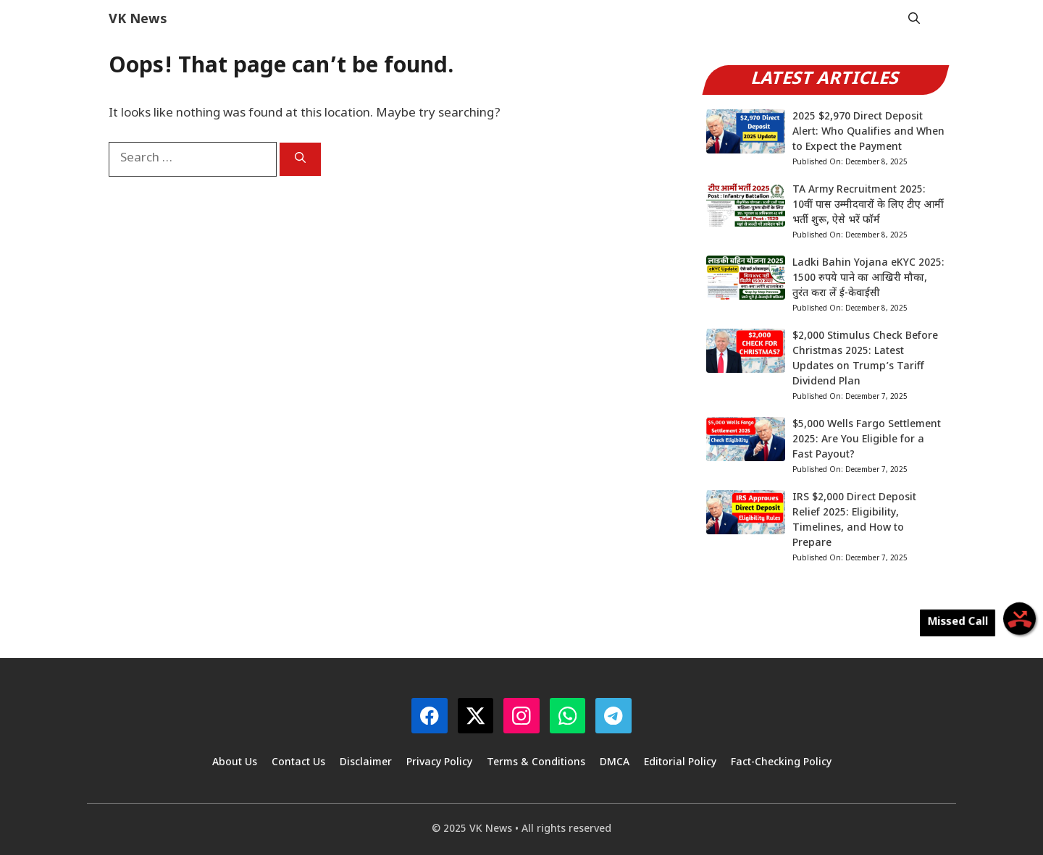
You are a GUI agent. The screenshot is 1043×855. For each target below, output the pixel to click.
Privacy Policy (439, 763)
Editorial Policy (680, 763)
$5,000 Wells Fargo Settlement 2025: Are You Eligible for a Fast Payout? (866, 440)
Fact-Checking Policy (781, 763)
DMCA (614, 763)
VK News (138, 20)
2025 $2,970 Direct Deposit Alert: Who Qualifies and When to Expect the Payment (868, 132)
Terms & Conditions (536, 763)
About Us (234, 763)
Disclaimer (366, 763)
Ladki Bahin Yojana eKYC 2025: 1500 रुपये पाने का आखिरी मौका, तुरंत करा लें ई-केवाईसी (868, 278)
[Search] (300, 159)
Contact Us (298, 763)
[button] (914, 20)
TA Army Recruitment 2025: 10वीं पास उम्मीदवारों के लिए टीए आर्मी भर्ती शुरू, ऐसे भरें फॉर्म (868, 205)
